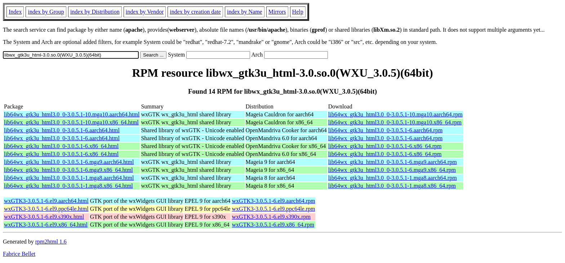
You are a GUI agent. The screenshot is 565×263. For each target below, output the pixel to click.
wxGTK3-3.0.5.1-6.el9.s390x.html (44, 217)
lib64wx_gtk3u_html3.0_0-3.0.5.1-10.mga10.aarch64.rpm (395, 114)
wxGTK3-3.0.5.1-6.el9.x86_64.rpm (273, 225)
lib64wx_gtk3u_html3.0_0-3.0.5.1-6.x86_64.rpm (385, 146)
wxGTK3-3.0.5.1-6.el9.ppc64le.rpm (273, 209)
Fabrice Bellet (19, 254)
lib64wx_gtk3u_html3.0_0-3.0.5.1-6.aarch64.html (62, 130)
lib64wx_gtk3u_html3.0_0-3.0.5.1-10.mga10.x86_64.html (71, 122)
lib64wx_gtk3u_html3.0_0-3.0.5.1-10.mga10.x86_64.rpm (395, 122)
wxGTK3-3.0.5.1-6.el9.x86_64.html (46, 225)
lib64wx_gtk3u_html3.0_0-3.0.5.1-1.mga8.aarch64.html (69, 178)
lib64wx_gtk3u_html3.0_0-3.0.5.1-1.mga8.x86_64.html (68, 186)
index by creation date (195, 12)
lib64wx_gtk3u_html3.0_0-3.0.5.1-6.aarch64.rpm (385, 130)
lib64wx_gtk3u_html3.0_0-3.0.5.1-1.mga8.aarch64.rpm (392, 178)
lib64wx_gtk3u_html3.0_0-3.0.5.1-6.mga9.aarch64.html (69, 162)
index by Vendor (145, 12)
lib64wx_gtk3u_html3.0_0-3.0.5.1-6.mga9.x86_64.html (68, 170)
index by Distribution (95, 12)
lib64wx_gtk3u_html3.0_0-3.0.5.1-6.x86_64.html (61, 146)
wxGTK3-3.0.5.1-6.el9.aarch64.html (46, 201)
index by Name (244, 12)
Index (15, 12)
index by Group (46, 12)
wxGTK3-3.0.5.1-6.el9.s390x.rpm (271, 217)
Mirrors (277, 12)
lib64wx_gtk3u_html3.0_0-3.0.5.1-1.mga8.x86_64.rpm (392, 186)
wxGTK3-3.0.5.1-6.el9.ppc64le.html (46, 209)
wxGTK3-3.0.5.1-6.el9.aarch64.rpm (273, 201)
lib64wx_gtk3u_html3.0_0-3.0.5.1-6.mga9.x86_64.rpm (392, 170)
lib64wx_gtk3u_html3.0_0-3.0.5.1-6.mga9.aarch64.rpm (392, 162)
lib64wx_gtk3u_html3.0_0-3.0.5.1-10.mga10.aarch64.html (71, 114)
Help (297, 12)
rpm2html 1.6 (51, 242)
